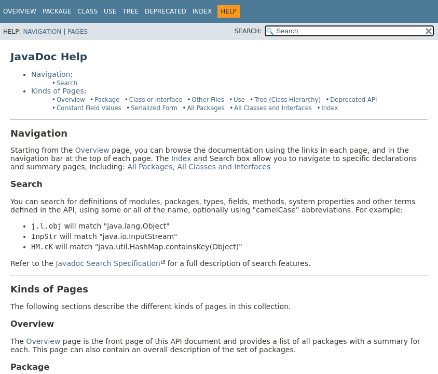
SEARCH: (248, 31)
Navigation (42, 31)
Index (202, 11)
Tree (130, 11)
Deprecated (165, 11)
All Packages (206, 108)
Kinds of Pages (57, 91)
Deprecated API (353, 99)
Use (239, 99)
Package (106, 99)
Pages (77, 31)
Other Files (207, 99)
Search (67, 83)
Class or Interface (155, 99)
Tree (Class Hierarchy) (287, 99)
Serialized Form (154, 108)
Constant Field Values (89, 108)
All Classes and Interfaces (273, 108)
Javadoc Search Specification (108, 263)
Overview (19, 11)
